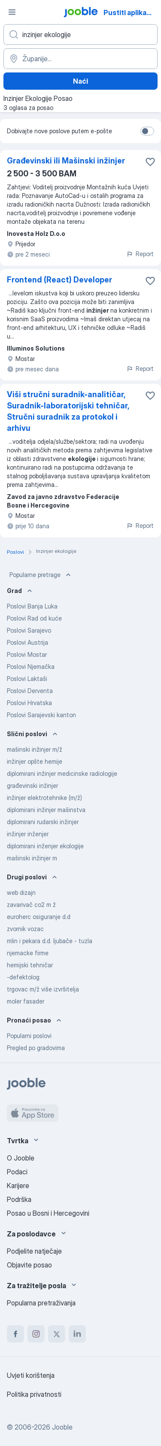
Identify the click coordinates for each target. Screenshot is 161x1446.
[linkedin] (77, 1333)
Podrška (19, 1199)
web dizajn (21, 892)
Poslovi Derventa (30, 690)
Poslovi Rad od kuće (34, 618)
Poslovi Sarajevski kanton (41, 714)
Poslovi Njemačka (31, 666)
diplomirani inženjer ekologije (45, 846)
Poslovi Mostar (27, 654)
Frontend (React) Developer (59, 279)
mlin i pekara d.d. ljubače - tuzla (49, 940)
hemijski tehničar (30, 965)
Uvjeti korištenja (31, 1375)
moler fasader (25, 1001)
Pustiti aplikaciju (130, 12)
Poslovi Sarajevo (29, 630)
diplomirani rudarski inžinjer (43, 821)
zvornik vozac (25, 928)
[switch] (147, 131)
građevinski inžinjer (32, 785)
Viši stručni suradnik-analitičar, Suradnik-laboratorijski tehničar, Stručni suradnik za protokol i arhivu (68, 411)
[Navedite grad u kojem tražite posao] (80, 58)
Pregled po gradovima (36, 1047)
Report (140, 253)
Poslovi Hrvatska (29, 702)
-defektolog (23, 977)
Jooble (62, 1427)
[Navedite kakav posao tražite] (80, 34)
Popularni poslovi (29, 1035)
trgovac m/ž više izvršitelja (43, 989)
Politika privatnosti (34, 1394)
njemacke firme (28, 953)
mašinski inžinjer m (32, 858)
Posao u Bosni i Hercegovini (48, 1213)
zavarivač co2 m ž (31, 904)
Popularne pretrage (41, 575)
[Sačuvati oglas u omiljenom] (150, 162)
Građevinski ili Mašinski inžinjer (66, 160)
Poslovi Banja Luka (32, 606)
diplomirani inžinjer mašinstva (46, 809)
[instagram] (36, 1333)
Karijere (18, 1185)
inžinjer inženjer (28, 833)
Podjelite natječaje (34, 1251)
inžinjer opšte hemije (34, 761)
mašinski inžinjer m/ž (34, 749)
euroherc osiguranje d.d (38, 916)
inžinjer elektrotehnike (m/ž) (44, 797)
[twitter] (56, 1333)
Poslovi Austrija (27, 642)
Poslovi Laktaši (27, 678)
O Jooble (20, 1158)
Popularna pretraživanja (41, 1303)
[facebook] (15, 1333)
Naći (80, 81)
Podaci (17, 1171)
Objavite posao (29, 1265)
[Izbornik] (12, 12)
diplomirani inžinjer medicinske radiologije (62, 773)
